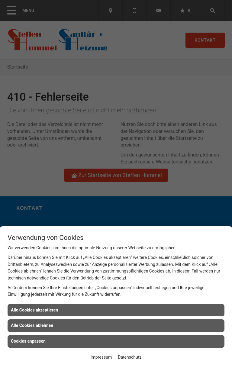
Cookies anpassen (28, 341)
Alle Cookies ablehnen (32, 325)
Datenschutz (129, 357)
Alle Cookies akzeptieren (34, 310)
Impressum (101, 357)
